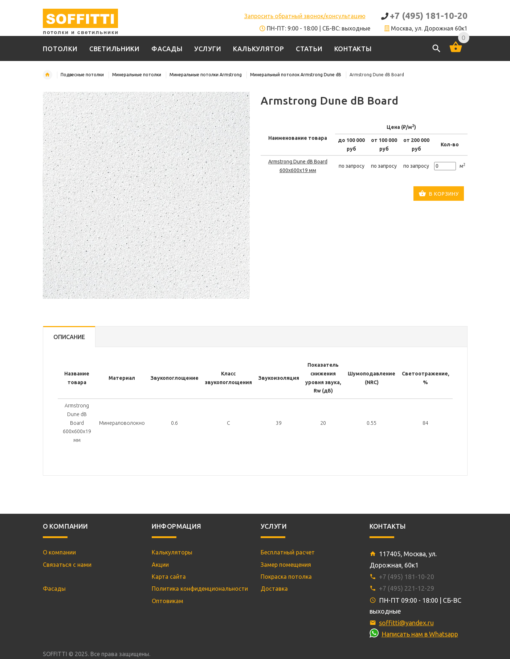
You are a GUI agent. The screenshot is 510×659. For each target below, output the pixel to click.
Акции (160, 564)
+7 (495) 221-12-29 (406, 588)
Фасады (54, 588)
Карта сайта (169, 576)
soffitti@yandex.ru (406, 622)
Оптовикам (167, 601)
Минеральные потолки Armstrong (206, 74)
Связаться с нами (67, 564)
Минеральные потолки (136, 74)
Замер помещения (286, 564)
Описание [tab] (69, 337)
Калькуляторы (172, 552)
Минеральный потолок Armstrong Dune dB (295, 74)
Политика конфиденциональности (200, 588)
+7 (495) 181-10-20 (429, 16)
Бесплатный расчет (288, 552)
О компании (59, 552)
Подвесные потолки (82, 74)
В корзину (439, 194)
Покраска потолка (286, 576)
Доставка (274, 588)
